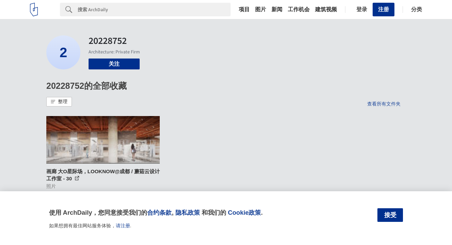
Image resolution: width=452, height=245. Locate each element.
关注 (114, 64)
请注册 (123, 225)
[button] (59, 102)
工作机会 (299, 9)
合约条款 (159, 212)
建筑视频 (326, 9)
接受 (390, 215)
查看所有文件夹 (384, 103)
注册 (383, 9)
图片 (260, 9)
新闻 (276, 9)
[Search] (154, 9)
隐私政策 (187, 212)
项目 (244, 9)
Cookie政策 (244, 212)
